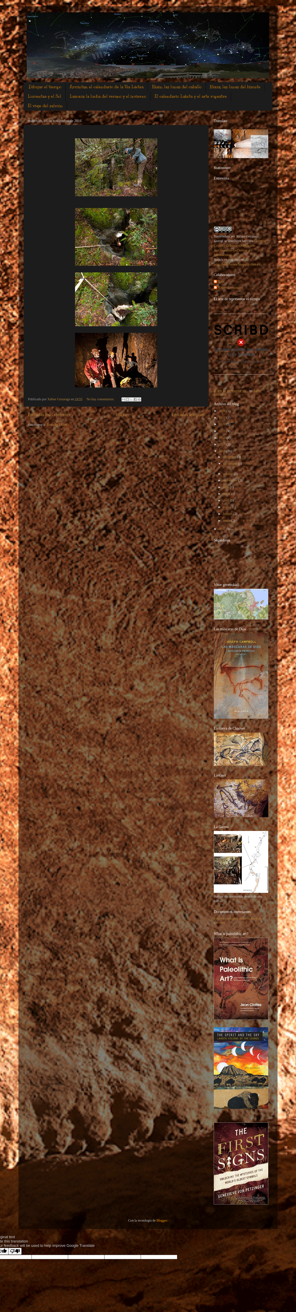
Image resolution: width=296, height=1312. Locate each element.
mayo (227, 494)
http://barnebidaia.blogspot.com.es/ (237, 264)
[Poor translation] (15, 1251)
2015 (222, 529)
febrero (228, 514)
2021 (222, 418)
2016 (222, 451)
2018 (222, 438)
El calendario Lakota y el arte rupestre (191, 96)
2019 (222, 431)
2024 (222, 411)
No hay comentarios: (101, 399)
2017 (222, 444)
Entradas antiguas (188, 414)
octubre (228, 474)
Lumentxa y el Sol (44, 96)
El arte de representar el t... (231, 390)
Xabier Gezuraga (229, 287)
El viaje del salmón (45, 105)
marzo (227, 507)
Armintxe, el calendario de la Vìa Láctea (106, 86)
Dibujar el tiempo (45, 86)
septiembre (230, 480)
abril (226, 500)
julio (226, 487)
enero (227, 521)
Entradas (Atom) (58, 425)
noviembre (230, 464)
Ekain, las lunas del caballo (176, 86)
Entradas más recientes (49, 414)
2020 (222, 424)
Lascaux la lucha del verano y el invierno (108, 96)
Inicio (121, 414)
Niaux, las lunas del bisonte (235, 86)
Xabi (221, 281)
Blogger (161, 1220)
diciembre (230, 457)
